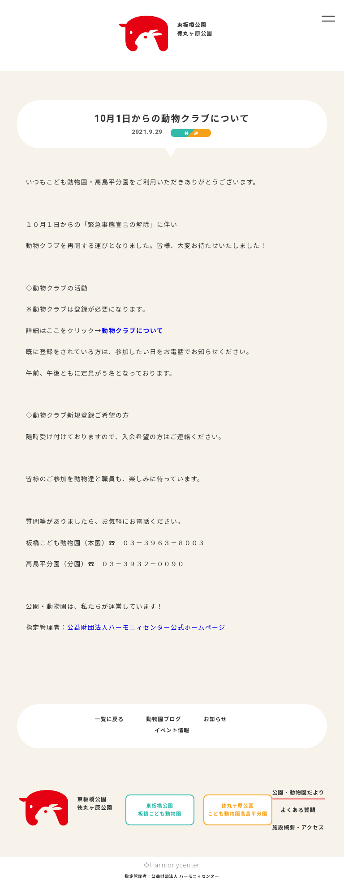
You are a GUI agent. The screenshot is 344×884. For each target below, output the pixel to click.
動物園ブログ (163, 719)
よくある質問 (298, 810)
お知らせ (215, 719)
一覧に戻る (109, 719)
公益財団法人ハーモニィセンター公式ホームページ (146, 627)
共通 (194, 133)
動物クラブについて (132, 330)
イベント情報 (172, 730)
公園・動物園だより (298, 793)
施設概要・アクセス (298, 827)
